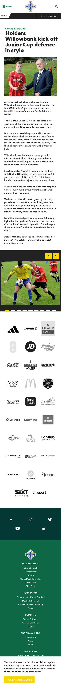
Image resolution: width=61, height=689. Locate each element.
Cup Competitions (30, 622)
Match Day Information (30, 579)
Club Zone (30, 586)
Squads (30, 575)
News (30, 641)
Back (4, 15)
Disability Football (30, 600)
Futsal (30, 608)
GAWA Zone (30, 582)
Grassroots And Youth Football (31, 597)
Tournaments (30, 571)
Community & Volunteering (30, 604)
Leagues (30, 626)
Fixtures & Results (30, 568)
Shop (30, 644)
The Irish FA (30, 637)
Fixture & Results (30, 619)
